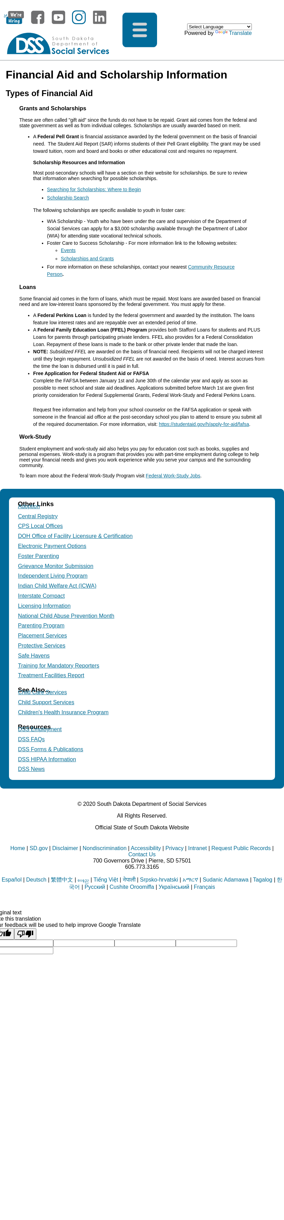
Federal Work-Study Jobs (173, 475)
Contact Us (142, 854)
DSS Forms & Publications (50, 749)
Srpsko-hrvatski (159, 880)
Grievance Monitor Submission (55, 566)
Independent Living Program (53, 576)
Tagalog (262, 880)
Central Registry (38, 516)
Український (174, 887)
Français (204, 887)
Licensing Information (44, 606)
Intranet (197, 848)
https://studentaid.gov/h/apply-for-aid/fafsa (204, 424)
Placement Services (42, 636)
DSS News (31, 769)
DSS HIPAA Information (47, 759)
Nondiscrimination (105, 848)
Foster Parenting (38, 556)
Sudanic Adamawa (226, 880)
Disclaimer (65, 848)
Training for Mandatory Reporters (58, 666)
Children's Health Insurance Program (63, 712)
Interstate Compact (41, 596)
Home (17, 848)
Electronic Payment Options (52, 546)
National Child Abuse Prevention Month (66, 616)
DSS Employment (40, 729)
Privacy (174, 848)
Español (12, 880)
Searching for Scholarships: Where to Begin (94, 189)
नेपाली (129, 880)
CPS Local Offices (40, 526)
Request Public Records (241, 848)
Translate (233, 33)
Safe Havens (34, 656)
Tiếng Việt (105, 880)
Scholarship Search (68, 198)
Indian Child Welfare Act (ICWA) (57, 586)
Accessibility (146, 848)
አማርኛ (190, 880)
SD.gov (38, 848)
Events (68, 250)
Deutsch (36, 880)
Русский (94, 887)
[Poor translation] (25, 934)
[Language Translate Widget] (219, 27)
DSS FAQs (31, 739)
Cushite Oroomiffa (132, 887)
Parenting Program (41, 625)
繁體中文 (62, 880)
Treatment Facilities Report (51, 675)
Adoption (29, 506)
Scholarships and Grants (87, 258)
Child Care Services (42, 692)
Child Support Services (46, 702)
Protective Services (41, 646)
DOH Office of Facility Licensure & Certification (75, 536)
